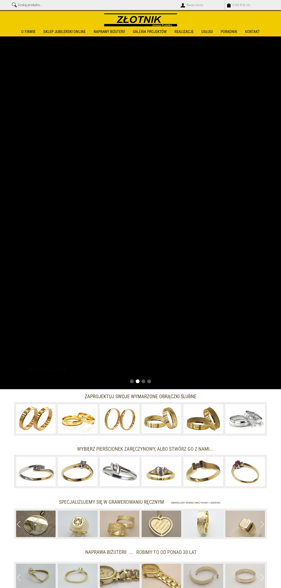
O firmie (28, 31)
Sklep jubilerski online (64, 31)
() (241, 5)
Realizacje (184, 31)
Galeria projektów (150, 31)
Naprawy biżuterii (109, 31)
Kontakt (252, 31)
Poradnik (229, 31)
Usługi (207, 31)
